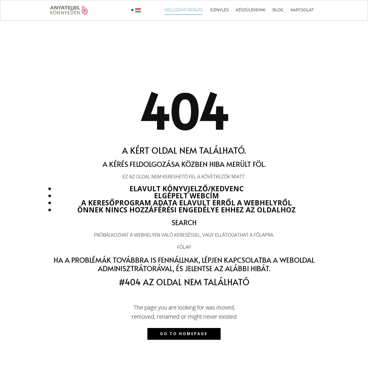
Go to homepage (183, 333)
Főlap (184, 247)
